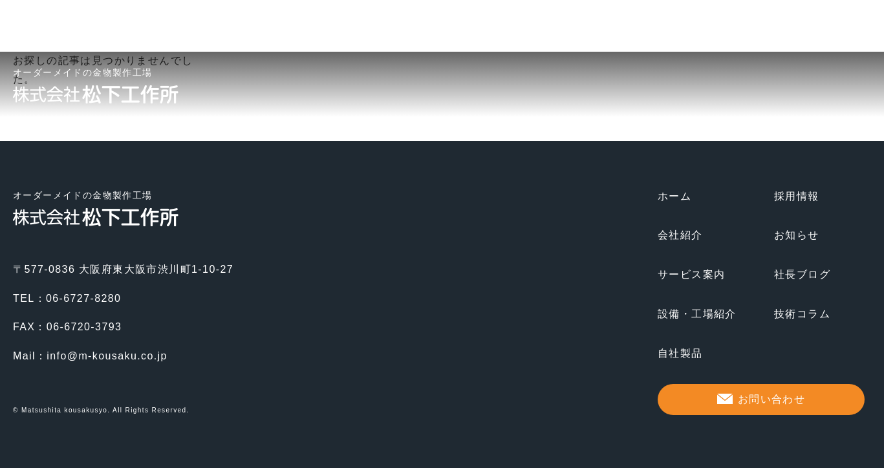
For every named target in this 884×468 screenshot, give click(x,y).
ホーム (674, 196)
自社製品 (680, 353)
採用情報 (796, 196)
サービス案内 (691, 274)
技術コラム (802, 313)
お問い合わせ (771, 399)
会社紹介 (680, 234)
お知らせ (796, 234)
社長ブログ (802, 274)
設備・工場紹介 (697, 313)
